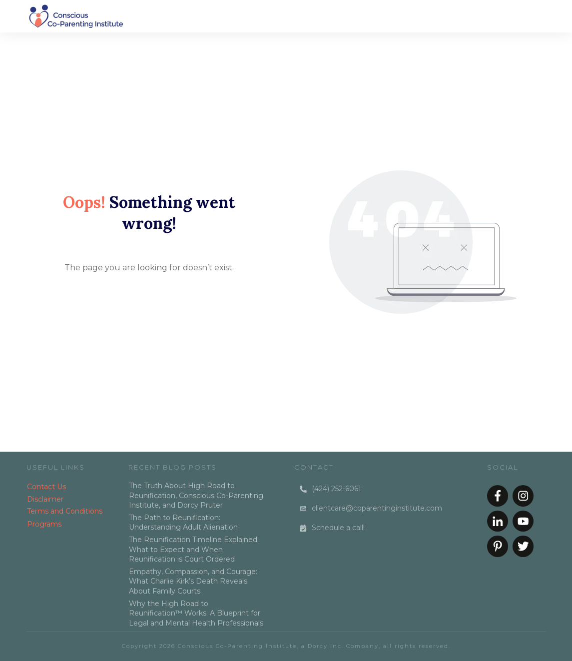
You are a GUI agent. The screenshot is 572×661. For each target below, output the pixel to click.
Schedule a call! (338, 527)
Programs (44, 524)
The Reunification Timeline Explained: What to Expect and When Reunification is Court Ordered (194, 549)
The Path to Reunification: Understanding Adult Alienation (183, 522)
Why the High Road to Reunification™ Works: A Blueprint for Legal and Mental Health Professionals (196, 613)
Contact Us (46, 486)
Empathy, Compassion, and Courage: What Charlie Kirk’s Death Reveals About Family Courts (193, 581)
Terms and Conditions (64, 511)
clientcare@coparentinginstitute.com (377, 508)
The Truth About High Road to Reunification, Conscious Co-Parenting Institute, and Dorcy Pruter (196, 495)
